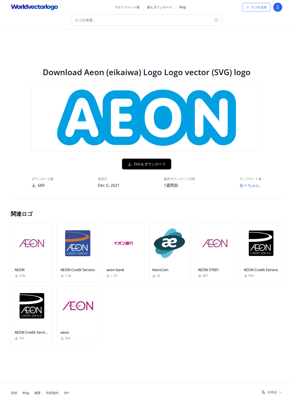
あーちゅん (250, 185)
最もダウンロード (159, 7)
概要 (37, 393)
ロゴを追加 (256, 7)
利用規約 (52, 393)
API (66, 393)
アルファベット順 (127, 7)
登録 (14, 393)
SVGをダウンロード (146, 164)
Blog (182, 7)
